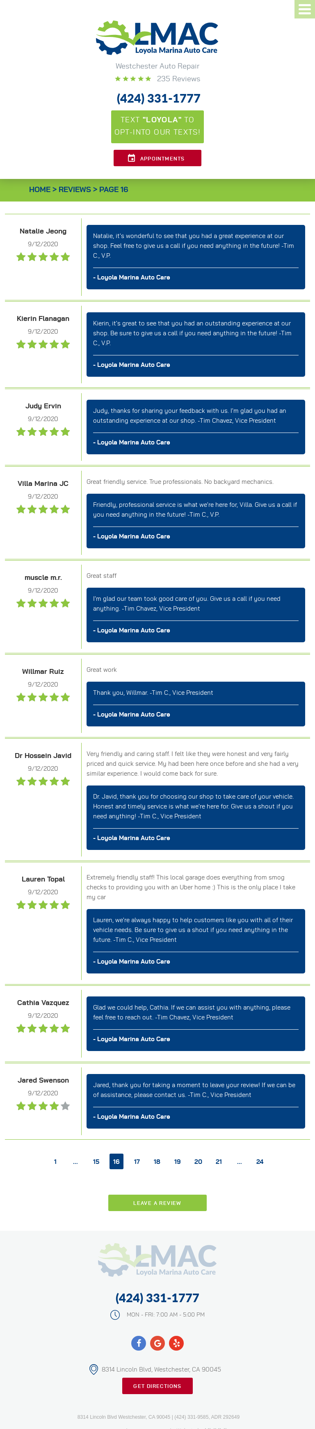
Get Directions (157, 1386)
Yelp (176, 1343)
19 (177, 1162)
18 (157, 1162)
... (75, 1162)
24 (259, 1162)
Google (157, 1343)
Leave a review (157, 1203)
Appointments (162, 158)
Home (39, 190)
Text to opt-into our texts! (157, 126)
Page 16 (113, 190)
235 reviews (177, 79)
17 (137, 1162)
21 (219, 1162)
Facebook (138, 1343)
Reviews (75, 190)
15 (96, 1162)
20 (198, 1162)
